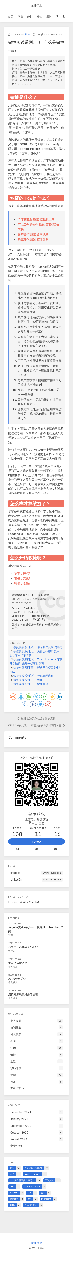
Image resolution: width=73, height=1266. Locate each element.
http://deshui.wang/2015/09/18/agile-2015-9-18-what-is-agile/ (37, 600)
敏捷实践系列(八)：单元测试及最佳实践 (37, 647)
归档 (20, 16)
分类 (30, 16)
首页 (10, 16)
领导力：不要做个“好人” (23, 947)
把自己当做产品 (17, 963)
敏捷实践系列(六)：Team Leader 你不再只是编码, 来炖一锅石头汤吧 (36, 661)
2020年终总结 (17, 978)
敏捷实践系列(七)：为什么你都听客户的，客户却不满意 (34, 653)
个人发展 (13, 966)
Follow (36, 841)
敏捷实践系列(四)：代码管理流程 (33, 675)
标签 (39, 16)
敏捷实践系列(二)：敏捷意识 (30, 684)
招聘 (49, 16)
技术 (10, 935)
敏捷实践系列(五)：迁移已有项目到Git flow (35, 669)
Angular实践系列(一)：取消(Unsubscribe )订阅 (35, 929)
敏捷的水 (36, 5)
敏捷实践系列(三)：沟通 (28, 680)
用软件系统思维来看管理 (23, 994)
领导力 (11, 951)
